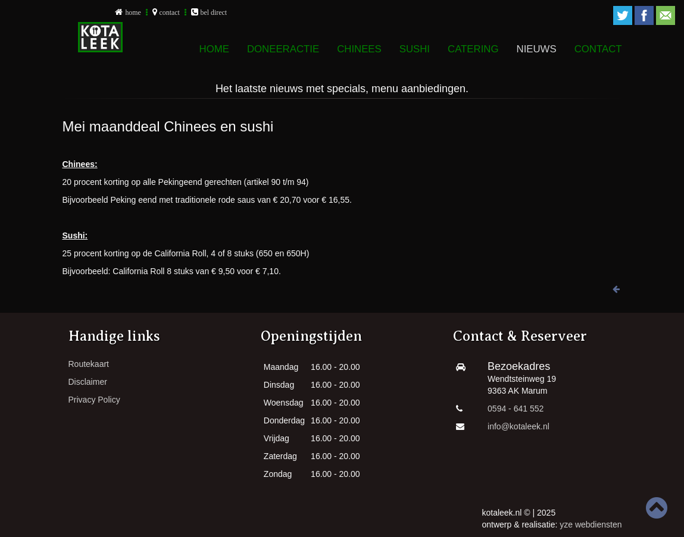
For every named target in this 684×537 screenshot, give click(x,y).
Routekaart (88, 364)
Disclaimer (87, 382)
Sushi (414, 49)
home (132, 12)
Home (214, 49)
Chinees (359, 49)
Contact (598, 49)
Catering (473, 49)
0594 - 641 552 (516, 408)
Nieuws (537, 49)
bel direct (214, 12)
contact (170, 12)
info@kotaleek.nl (518, 426)
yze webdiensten (590, 524)
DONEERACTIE (283, 49)
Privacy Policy (94, 399)
